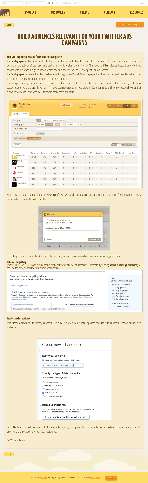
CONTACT (109, 12)
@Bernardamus (17, 440)
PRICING (84, 12)
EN (141, 3)
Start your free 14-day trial (129, 24)
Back (9, 25)
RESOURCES (137, 12)
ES (144, 3)
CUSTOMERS (58, 12)
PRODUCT (30, 12)
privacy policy (95, 478)
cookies (44, 478)
